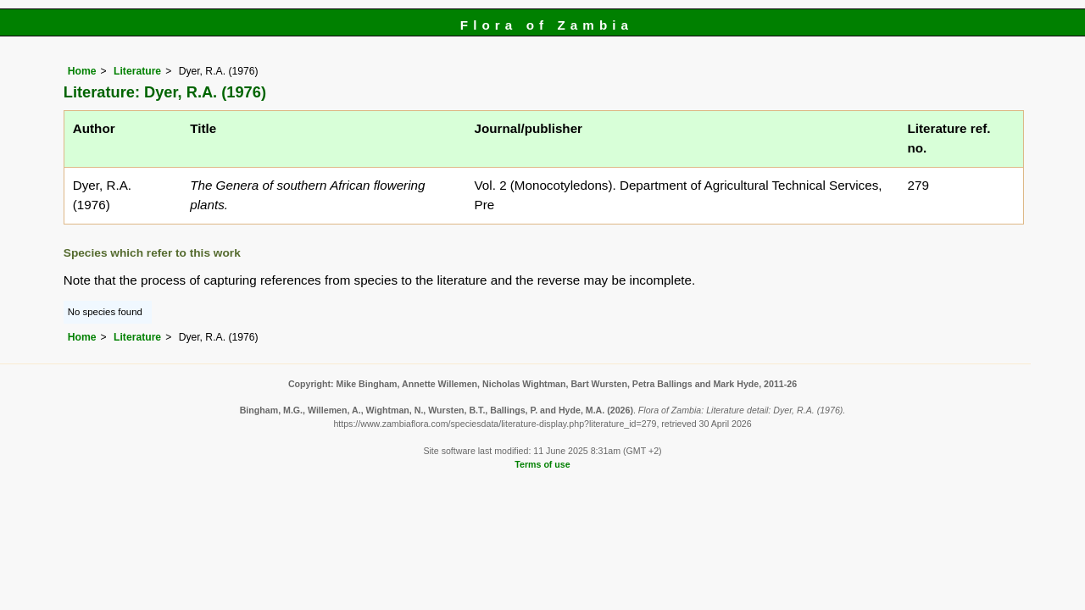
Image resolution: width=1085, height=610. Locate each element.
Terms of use (542, 464)
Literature (137, 71)
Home (82, 71)
